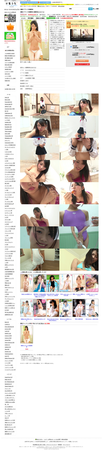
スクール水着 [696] (9, 62)
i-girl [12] (7, 331)
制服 (33, 78)
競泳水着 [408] (8, 64)
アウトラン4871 (61, 16)
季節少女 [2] (8, 283)
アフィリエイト (66, 444)
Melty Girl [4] (8, 379)
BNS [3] (7, 322)
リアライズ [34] (9, 253)
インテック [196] (9, 176)
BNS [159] (7, 99)
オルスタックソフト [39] (9, 189)
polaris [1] (7, 344)
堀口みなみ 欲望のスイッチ (66, 319)
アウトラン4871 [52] (10, 169)
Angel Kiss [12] (8, 377)
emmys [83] (8, 329)
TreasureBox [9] (9, 136)
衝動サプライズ (29, 75)
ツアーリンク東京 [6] (10, 226)
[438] (9, 205)
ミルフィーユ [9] (9, 367)
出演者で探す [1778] (10, 89)
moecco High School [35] (8, 339)
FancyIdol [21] (8, 102)
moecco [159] (8, 335)
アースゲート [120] (9, 174)
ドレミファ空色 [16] (10, 228)
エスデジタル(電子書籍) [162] (10, 182)
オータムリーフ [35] (10, 192)
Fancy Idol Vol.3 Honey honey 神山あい (53, 319)
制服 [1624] (8, 60)
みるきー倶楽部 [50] (10, 165)
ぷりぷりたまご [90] (10, 163)
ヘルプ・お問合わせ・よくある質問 (52, 439)
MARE (26, 72)
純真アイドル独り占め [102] (10, 309)
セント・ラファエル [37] (9, 216)
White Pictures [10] (9, 358)
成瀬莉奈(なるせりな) (30, 67)
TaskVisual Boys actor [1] (9, 355)
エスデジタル (83, 16)
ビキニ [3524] (8, 67)
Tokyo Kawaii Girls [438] (8, 132)
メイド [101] (8, 76)
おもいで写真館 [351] (10, 145)
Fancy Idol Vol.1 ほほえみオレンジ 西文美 (53, 295)
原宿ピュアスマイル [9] (9, 266)
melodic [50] (8, 122)
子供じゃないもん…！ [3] (9, 414)
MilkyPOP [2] (8, 124)
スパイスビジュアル (14, 9)
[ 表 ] (25, 62)
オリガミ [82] (8, 185)
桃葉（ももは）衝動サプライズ (79, 295)
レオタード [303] (9, 71)
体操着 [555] (8, 69)
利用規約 (60, 444)
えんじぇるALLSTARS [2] (8, 389)
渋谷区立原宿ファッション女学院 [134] (10, 304)
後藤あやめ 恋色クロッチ (26, 319)
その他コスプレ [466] (10, 78)
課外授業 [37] (8, 433)
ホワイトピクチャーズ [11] (10, 248)
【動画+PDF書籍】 (40, 18)
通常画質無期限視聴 (76, 46)
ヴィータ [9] (8, 258)
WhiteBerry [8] (8, 138)
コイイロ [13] (8, 194)
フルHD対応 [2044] (9, 53)
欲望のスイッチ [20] (10, 420)
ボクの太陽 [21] (9, 406)
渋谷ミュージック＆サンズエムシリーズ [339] (10, 299)
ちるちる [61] (8, 151)
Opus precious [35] (9, 342)
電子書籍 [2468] (9, 58)
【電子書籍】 (30, 18)
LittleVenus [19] (9, 115)
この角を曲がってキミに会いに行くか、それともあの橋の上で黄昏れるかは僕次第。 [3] (10, 400)
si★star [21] (8, 347)
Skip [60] (7, 349)
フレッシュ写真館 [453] (9, 239)
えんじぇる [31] (9, 360)
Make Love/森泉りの (26, 294)
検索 (70, 8)
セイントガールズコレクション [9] (10, 209)
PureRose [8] (8, 129)
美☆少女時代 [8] (9, 429)
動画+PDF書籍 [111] (10, 55)
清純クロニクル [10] (10, 422)
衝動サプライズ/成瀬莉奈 (26, 346)
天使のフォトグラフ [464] (9, 279)
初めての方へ (41, 6)
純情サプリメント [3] (10, 427)
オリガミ (23, 18)
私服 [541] (7, 80)
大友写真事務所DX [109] (9, 275)
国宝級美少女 (52, 16)
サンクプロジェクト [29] (9, 198)
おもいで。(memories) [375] (9, 141)
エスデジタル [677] (9, 179)
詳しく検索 (96, 8)
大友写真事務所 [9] (9, 271)
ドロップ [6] (8, 231)
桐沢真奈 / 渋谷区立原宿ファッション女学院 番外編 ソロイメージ (40, 295)
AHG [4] (7, 97)
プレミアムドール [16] (9, 243)
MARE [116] (8, 333)
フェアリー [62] (9, 365)
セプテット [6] (8, 212)
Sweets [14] (8, 351)
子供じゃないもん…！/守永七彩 (66, 295)
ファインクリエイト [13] (9, 234)
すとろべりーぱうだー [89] (10, 148)
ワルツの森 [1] (8, 255)
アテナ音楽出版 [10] (10, 172)
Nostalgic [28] (8, 127)
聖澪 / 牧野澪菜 (79, 319)
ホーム (6, 9)
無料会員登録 (61, 6)
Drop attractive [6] (9, 326)
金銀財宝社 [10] (9, 314)
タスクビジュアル (92, 16)
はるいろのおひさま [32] (9, 159)
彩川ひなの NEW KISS (92, 319)
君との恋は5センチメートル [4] (10, 410)
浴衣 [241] (7, 73)
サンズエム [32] (9, 201)
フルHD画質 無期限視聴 (78, 54)
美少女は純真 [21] (9, 312)
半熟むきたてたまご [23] (9, 261)
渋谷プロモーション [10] (9, 288)
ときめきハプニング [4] (9, 155)
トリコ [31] (7, 363)
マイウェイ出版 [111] (10, 251)
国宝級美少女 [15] (9, 269)
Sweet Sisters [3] (9, 386)
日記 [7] (7, 418)
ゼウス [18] (7, 219)
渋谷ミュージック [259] (9, 293)
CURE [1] (7, 324)
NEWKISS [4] (8, 384)
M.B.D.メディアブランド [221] (10, 119)
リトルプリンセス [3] (10, 369)
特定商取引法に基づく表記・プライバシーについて (45, 444)
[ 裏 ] (29, 62)
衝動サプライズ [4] (9, 431)
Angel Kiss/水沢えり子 (39, 319)
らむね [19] (7, 167)
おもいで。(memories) (72, 16)
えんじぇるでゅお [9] (10, 393)
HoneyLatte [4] (8, 104)
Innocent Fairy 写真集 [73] (10, 110)
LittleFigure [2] (8, 113)
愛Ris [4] (7, 285)
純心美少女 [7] (8, 424)
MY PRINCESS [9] (9, 381)
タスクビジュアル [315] (9, 223)
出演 (22, 67)
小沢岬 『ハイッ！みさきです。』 (92, 295)
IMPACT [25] (8, 106)
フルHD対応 (28, 78)
